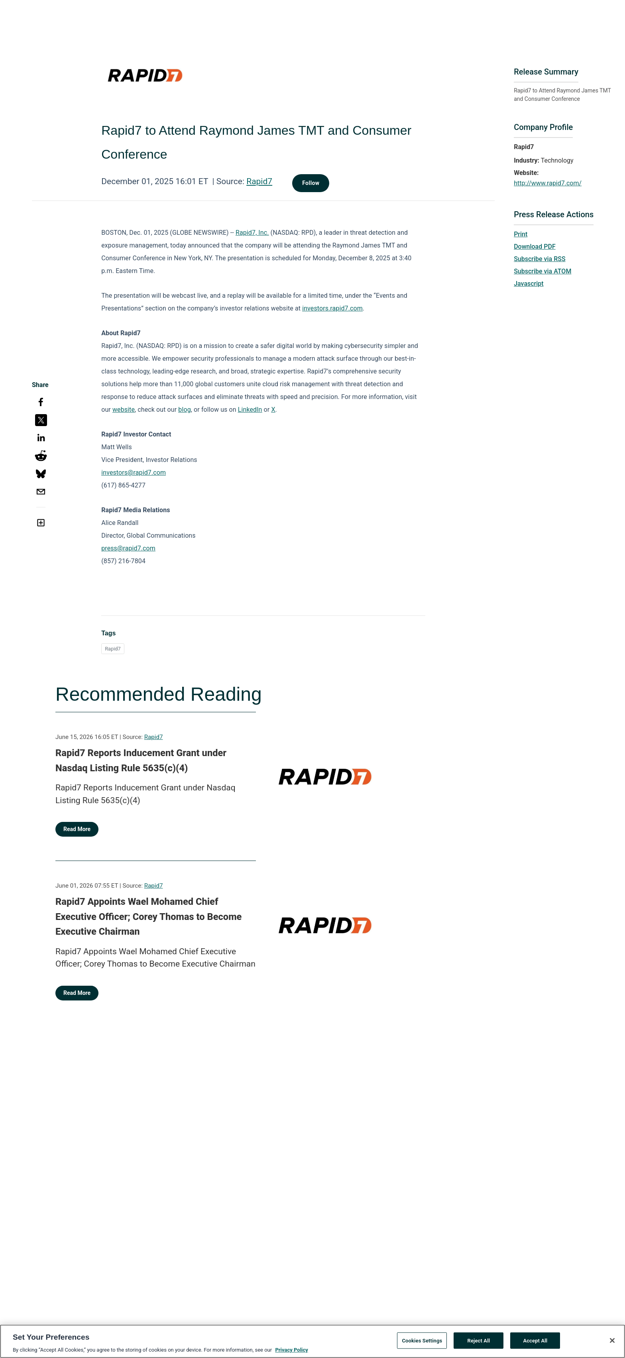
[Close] (612, 1343)
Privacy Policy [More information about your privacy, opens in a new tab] (291, 1353)
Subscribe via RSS (540, 259)
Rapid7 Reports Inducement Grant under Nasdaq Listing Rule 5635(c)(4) (140, 760)
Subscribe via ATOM (542, 271)
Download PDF (535, 246)
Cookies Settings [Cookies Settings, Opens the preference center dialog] (422, 1344)
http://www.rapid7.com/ (548, 183)
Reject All (479, 1344)
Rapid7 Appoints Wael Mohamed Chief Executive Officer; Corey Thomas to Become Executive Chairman (148, 916)
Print (520, 234)
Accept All (535, 1344)
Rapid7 (259, 181)
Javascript (528, 283)
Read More (76, 829)
